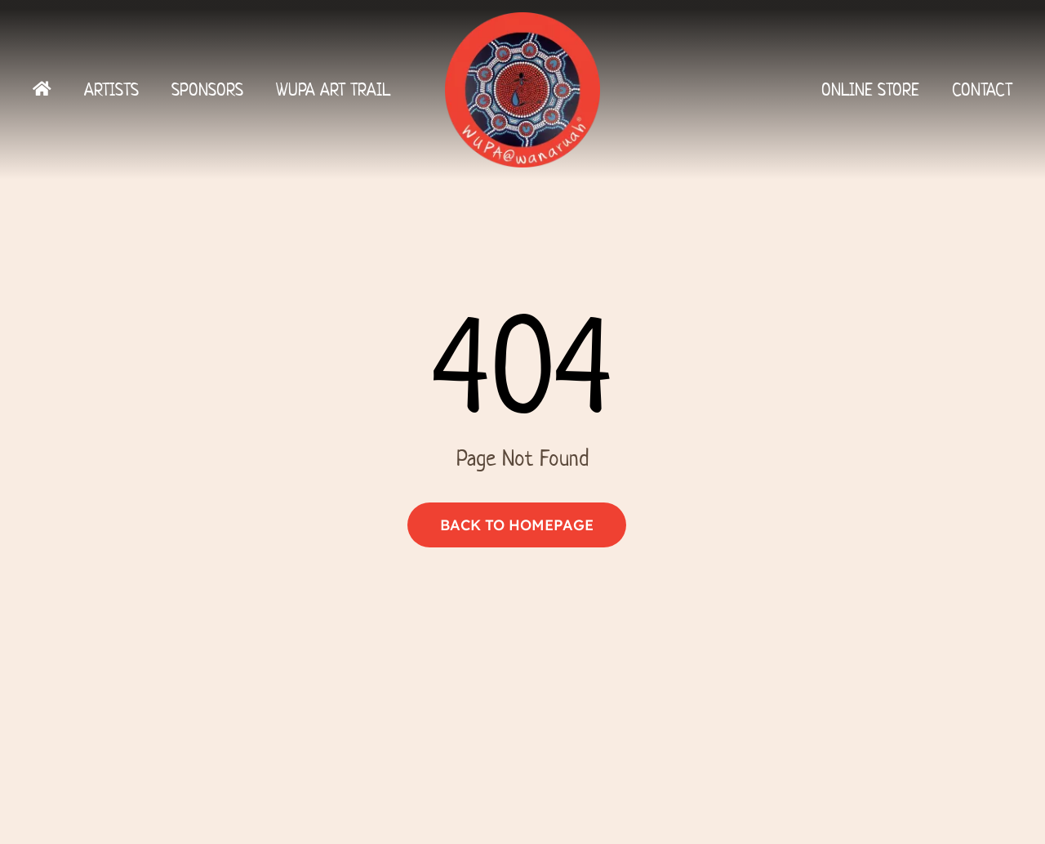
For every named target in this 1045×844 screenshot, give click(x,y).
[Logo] (522, 19)
